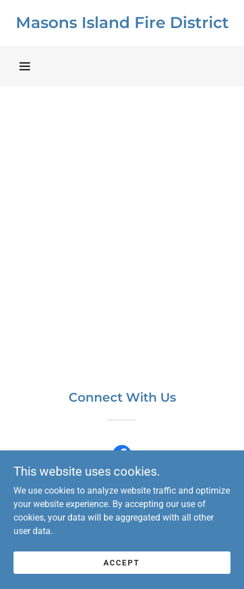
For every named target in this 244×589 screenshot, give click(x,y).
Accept (121, 562)
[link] (122, 23)
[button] (24, 66)
